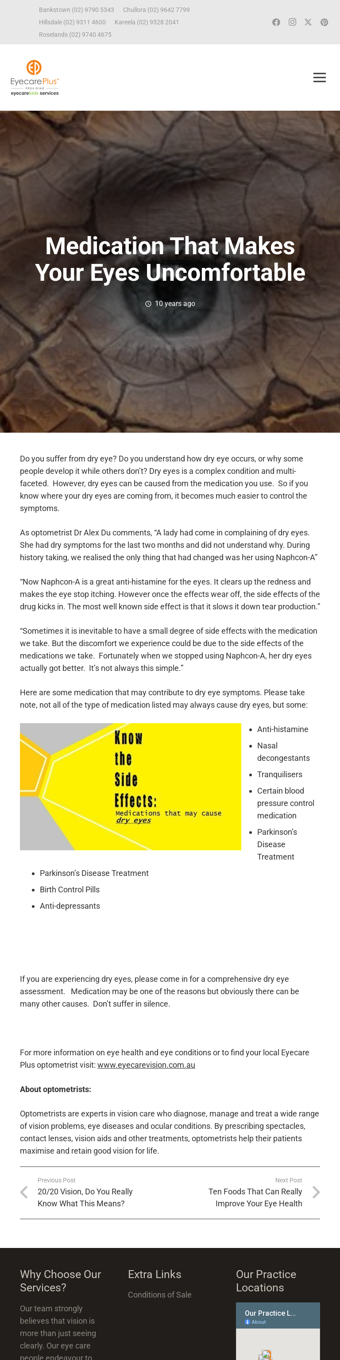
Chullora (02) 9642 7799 (156, 9)
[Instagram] (292, 22)
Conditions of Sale (160, 1294)
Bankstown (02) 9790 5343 (76, 9)
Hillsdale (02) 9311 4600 (72, 22)
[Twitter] (308, 22)
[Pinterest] (324, 22)
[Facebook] (276, 22)
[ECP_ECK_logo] (35, 77)
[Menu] (319, 77)
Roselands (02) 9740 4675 (75, 34)
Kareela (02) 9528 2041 (147, 22)
